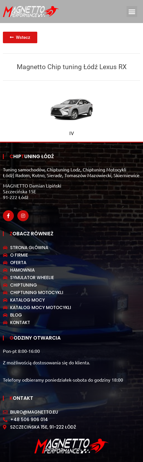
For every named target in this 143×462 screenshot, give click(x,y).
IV (71, 133)
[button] (132, 11)
